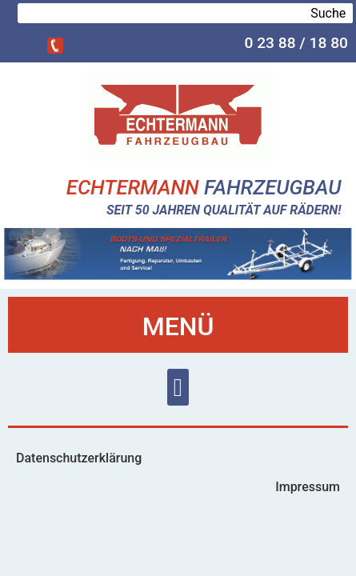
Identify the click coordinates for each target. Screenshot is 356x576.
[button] (178, 387)
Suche (328, 13)
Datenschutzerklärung (79, 458)
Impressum (307, 486)
